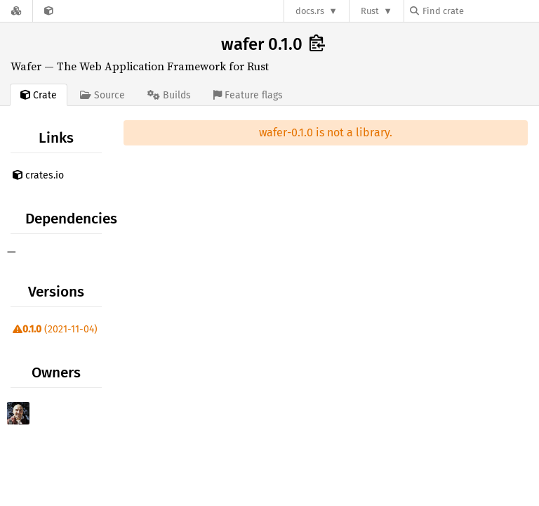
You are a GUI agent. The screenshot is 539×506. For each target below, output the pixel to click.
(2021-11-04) (55, 329)
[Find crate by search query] (480, 11)
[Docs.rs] (16, 11)
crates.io (38, 175)
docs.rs (309, 11)
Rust (370, 11)
